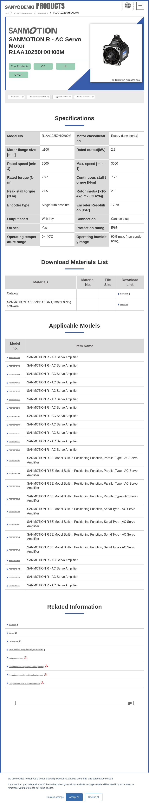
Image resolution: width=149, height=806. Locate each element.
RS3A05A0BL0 (19, 479)
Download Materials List (56, 97)
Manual (14, 707)
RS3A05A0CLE (19, 555)
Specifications (21, 97)
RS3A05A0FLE (18, 606)
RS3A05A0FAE (19, 581)
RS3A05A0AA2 (19, 377)
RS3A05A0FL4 (18, 594)
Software (15, 699)
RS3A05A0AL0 (19, 402)
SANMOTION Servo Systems (35, 12)
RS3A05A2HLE (19, 657)
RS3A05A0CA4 (19, 517)
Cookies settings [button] (55, 797)
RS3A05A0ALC (19, 428)
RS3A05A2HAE (19, 632)
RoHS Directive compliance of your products (42, 725)
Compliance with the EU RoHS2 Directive (39, 759)
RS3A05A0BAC (19, 466)
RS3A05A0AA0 (19, 364)
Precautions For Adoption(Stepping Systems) (42, 750)
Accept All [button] (74, 797)
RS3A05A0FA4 (19, 568)
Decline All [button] (93, 797)
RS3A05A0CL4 (19, 543)
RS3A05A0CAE (19, 530)
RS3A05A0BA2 (19, 453)
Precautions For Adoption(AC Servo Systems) (43, 742)
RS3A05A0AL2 (19, 415)
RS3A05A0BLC (19, 504)
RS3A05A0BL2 (19, 492)
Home (8, 12)
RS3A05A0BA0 (19, 440)
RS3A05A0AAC (19, 390)
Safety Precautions (23, 733)
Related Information (24, 105)
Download (127, 303)
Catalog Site (18, 716)
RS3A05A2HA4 (19, 619)
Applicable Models (95, 97)
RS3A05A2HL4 (19, 645)
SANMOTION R (68, 12)
